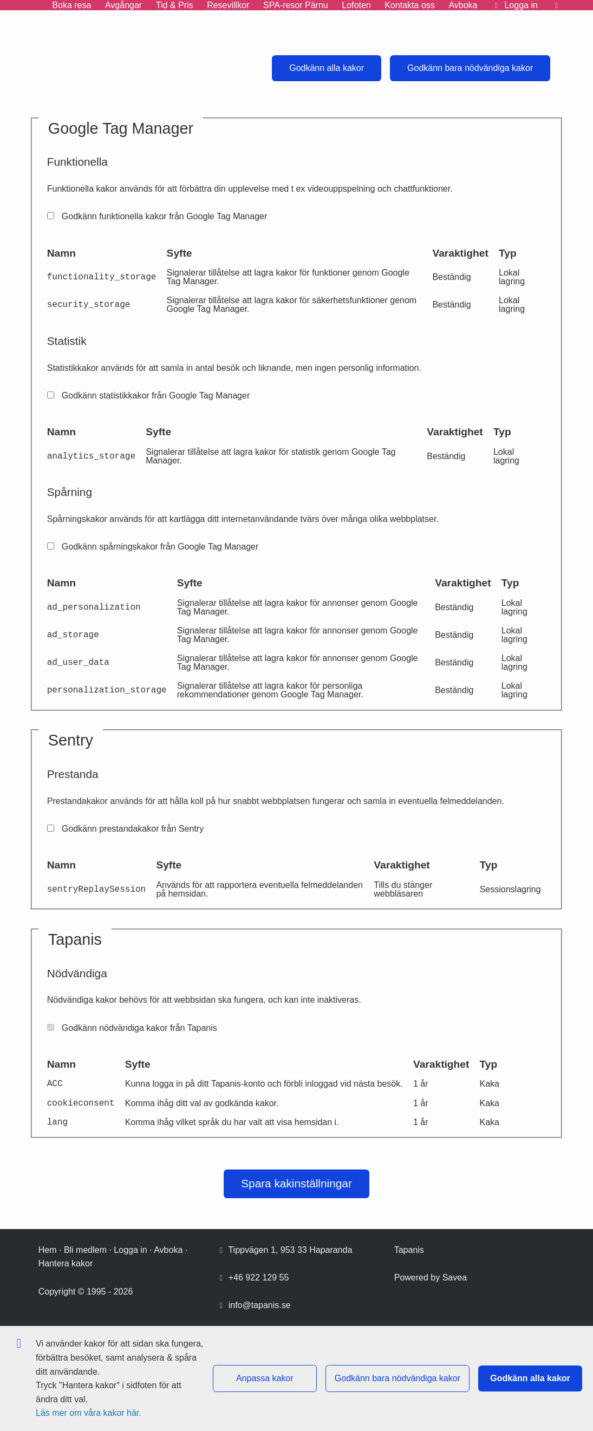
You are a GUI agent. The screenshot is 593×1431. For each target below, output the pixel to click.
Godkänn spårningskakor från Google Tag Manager (153, 546)
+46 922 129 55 (259, 1277)
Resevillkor (228, 5)
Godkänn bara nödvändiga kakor (470, 68)
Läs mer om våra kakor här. (88, 1412)
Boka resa (71, 5)
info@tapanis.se (260, 1305)
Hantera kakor (65, 1263)
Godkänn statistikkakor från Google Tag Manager (148, 395)
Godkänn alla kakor (326, 68)
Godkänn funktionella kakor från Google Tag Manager (157, 216)
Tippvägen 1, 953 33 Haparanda (290, 1249)
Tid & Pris (174, 5)
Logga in (130, 1249)
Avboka (462, 5)
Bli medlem (85, 1249)
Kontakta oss (410, 5)
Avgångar (123, 5)
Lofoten (356, 5)
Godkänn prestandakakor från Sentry (125, 828)
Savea (454, 1277)
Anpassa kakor (265, 1378)
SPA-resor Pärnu (295, 5)
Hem (47, 1249)
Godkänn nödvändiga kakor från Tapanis (132, 1028)
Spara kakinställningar (296, 1183)
